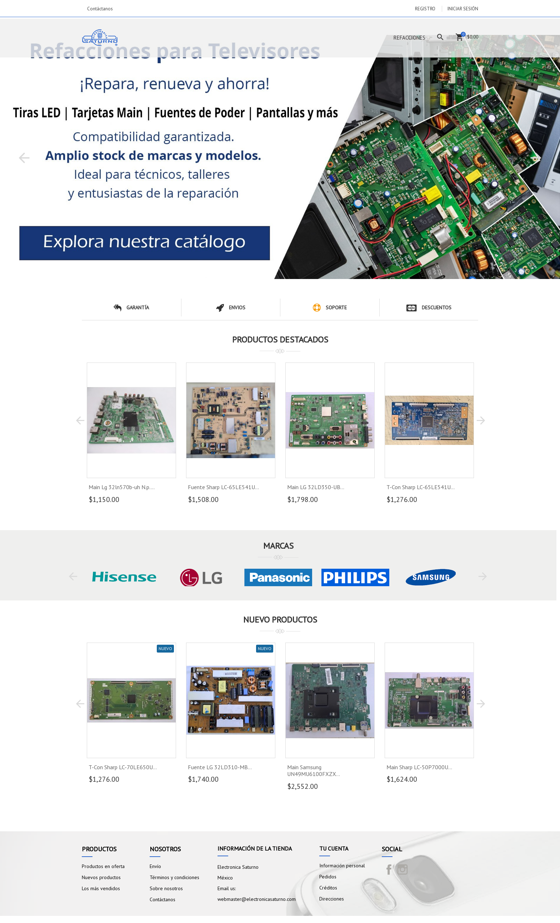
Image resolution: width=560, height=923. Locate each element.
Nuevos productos (101, 877)
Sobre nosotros (166, 888)
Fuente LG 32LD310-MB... (220, 767)
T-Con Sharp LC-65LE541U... (420, 487)
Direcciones (331, 899)
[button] (24, 158)
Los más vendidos (101, 888)
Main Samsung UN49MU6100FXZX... (313, 771)
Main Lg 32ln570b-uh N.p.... (122, 487)
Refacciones (409, 37)
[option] (280, 157)
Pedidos (327, 876)
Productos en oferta (103, 866)
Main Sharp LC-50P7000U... (419, 767)
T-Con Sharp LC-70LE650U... (123, 767)
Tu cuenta (333, 848)
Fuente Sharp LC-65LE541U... (223, 487)
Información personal (342, 865)
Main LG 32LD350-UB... (315, 487)
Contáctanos (100, 9)
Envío (155, 866)
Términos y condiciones (174, 877)
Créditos (328, 887)
